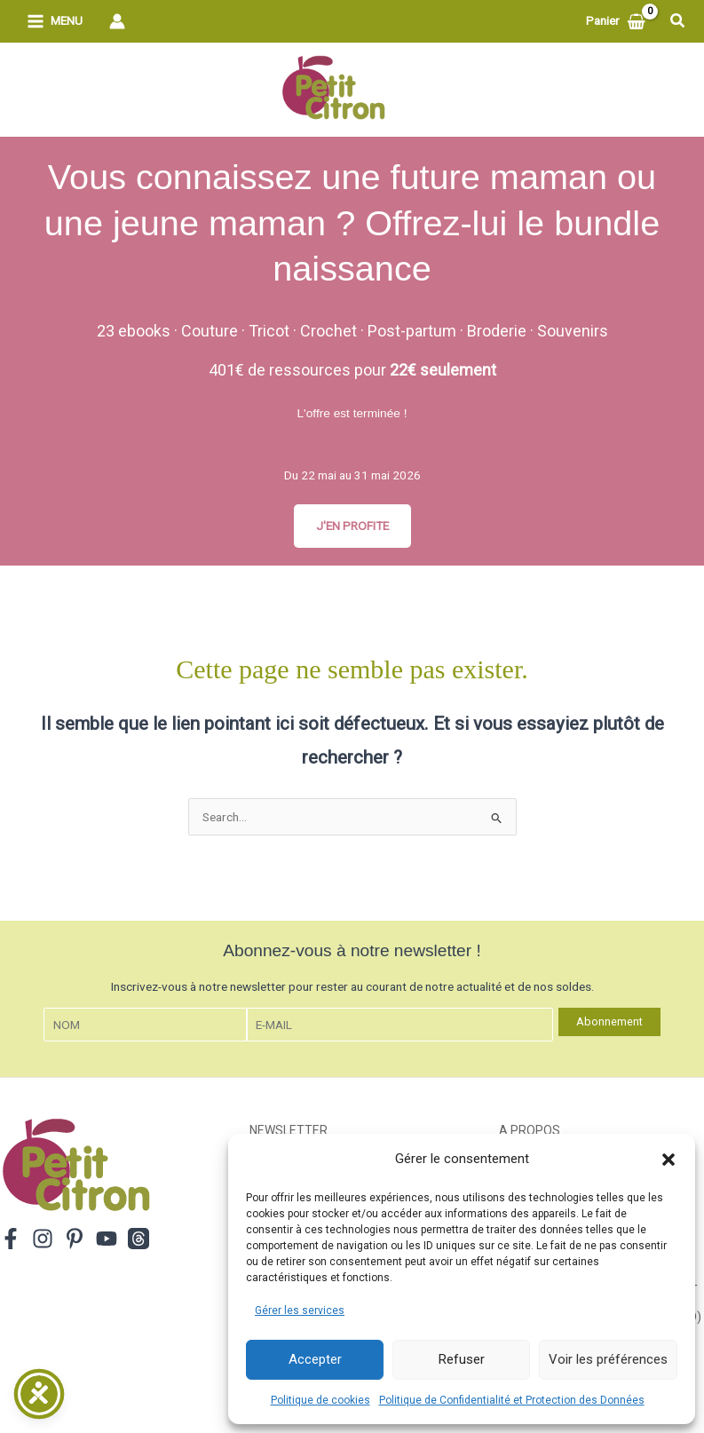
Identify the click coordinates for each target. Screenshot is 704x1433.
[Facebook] (10, 1238)
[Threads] (138, 1238)
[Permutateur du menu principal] (54, 22)
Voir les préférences (608, 1359)
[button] (668, 1159)
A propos (529, 1130)
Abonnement (609, 1021)
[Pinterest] (74, 1238)
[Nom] (146, 1025)
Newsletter (288, 1130)
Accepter (315, 1359)
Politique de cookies (320, 1400)
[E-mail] (399, 1025)
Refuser (462, 1359)
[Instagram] (42, 1238)
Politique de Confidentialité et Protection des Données (512, 1400)
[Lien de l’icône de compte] (117, 21)
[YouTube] (106, 1238)
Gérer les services (299, 1310)
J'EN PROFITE (352, 526)
